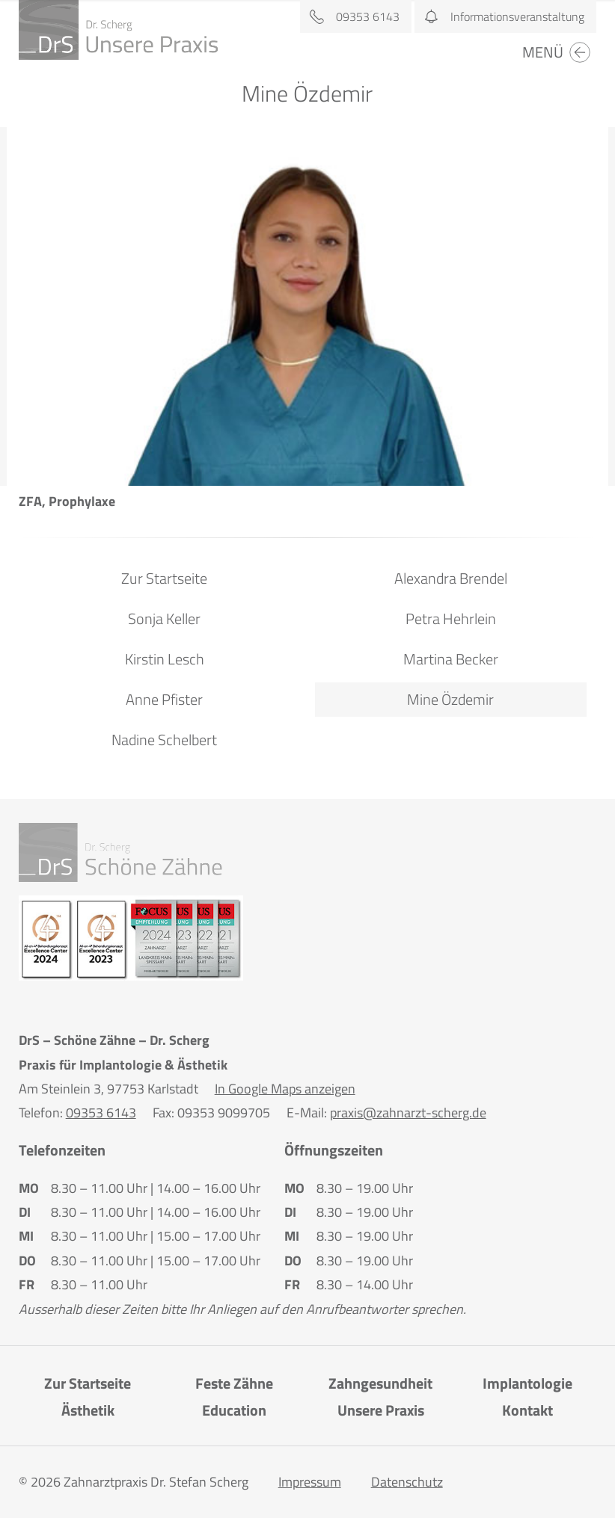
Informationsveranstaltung (499, 16)
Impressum (309, 1482)
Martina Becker (450, 658)
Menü (557, 52)
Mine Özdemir (450, 699)
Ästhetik (87, 1410)
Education (234, 1410)
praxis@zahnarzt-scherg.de (408, 1112)
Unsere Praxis (380, 1410)
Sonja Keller (164, 618)
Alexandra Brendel (450, 578)
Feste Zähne (234, 1383)
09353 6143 (350, 16)
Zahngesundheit (380, 1383)
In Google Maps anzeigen (285, 1089)
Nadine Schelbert (164, 739)
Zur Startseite (164, 578)
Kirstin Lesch (164, 658)
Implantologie (527, 1383)
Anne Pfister (164, 699)
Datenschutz (407, 1482)
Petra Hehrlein (451, 618)
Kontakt (527, 1410)
